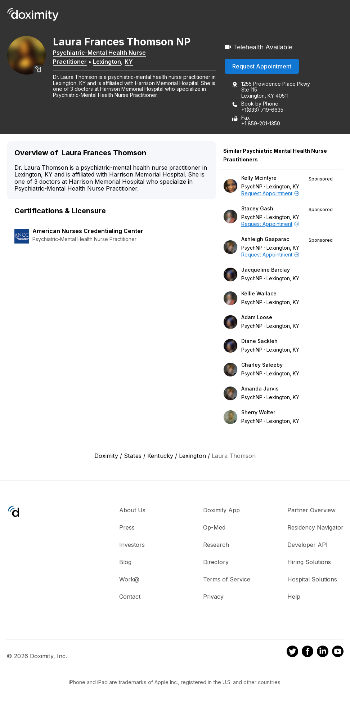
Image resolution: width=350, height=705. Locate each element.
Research (216, 545)
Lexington (112, 62)
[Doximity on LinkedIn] (322, 652)
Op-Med (214, 528)
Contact (129, 597)
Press (127, 528)
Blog (125, 562)
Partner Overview (311, 510)
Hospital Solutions (312, 580)
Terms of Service (226, 580)
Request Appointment (261, 66)
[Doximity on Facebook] (307, 652)
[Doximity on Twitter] (292, 652)
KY (133, 62)
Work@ (129, 580)
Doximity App (221, 510)
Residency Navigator (315, 528)
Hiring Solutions (309, 562)
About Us (132, 510)
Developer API (307, 545)
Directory (216, 562)
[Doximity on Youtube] (338, 652)
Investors (132, 545)
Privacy (213, 597)
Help (293, 597)
